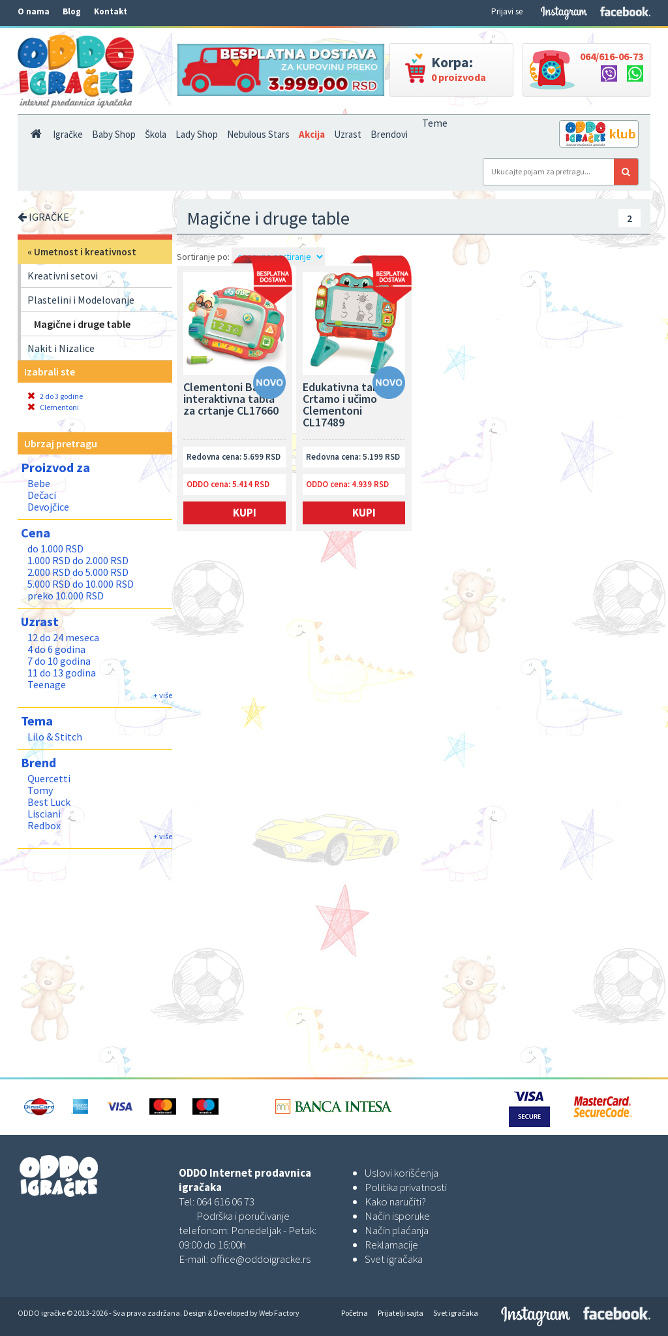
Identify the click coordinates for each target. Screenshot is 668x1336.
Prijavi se (507, 11)
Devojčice (48, 507)
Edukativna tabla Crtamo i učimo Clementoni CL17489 (345, 405)
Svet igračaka (394, 1259)
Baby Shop (114, 134)
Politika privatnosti (406, 1187)
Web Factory (279, 1313)
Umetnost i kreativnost (85, 252)
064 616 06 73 (225, 1201)
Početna (354, 1313)
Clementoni (53, 407)
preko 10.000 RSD (65, 595)
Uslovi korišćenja (401, 1173)
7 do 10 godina (59, 661)
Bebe (38, 483)
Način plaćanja (397, 1230)
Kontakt (110, 11)
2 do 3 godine (55, 396)
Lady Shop (196, 134)
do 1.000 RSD (55, 548)
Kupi (244, 512)
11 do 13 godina (61, 672)
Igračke (68, 134)
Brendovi (389, 134)
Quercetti (48, 778)
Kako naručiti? (395, 1201)
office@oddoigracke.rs (260, 1259)
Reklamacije (391, 1244)
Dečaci (41, 495)
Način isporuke (397, 1216)
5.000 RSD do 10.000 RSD (80, 584)
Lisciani (44, 813)
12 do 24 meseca (63, 637)
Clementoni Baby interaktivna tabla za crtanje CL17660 (231, 399)
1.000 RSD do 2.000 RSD (78, 560)
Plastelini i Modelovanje (80, 299)
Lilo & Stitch (54, 736)
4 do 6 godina (56, 649)
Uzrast (347, 134)
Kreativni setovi (62, 275)
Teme (435, 122)
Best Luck (48, 802)
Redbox (44, 825)
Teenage (46, 684)
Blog (72, 11)
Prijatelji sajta (400, 1313)
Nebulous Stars (258, 134)
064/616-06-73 (611, 56)
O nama (34, 11)
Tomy (40, 790)
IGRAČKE (43, 216)
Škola (155, 134)
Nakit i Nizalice (61, 348)
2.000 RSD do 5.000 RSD (78, 572)
